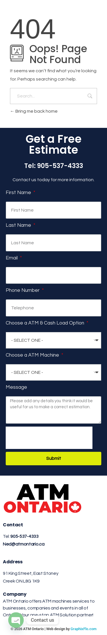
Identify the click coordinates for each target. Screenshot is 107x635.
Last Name (19, 225)
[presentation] (49, 438)
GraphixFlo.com (83, 629)
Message (16, 387)
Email (12, 258)
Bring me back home (34, 111)
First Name (19, 192)
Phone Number (23, 290)
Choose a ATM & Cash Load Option (45, 323)
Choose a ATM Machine (33, 355)
